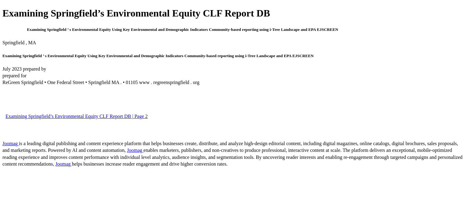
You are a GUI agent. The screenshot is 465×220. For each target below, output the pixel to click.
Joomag (10, 143)
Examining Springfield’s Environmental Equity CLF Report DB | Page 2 (77, 116)
